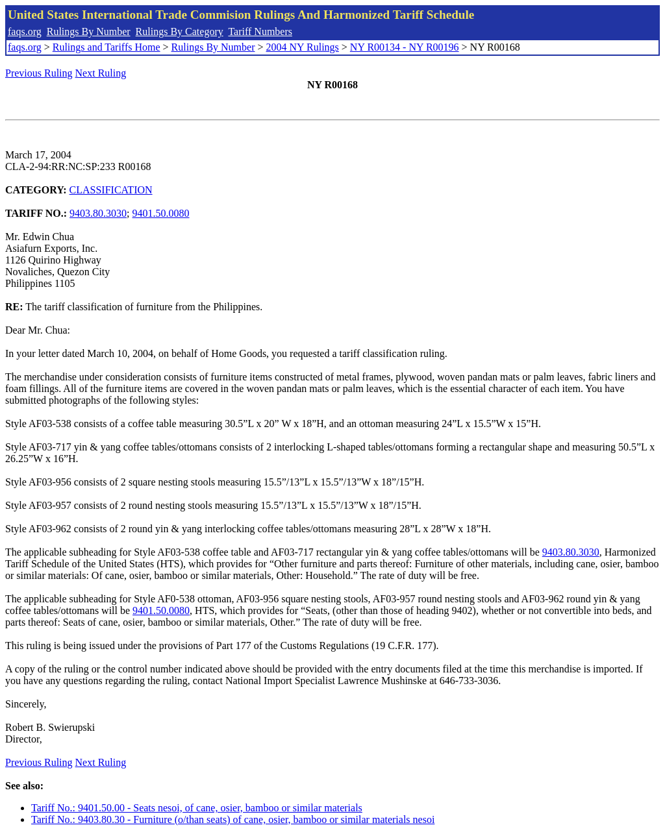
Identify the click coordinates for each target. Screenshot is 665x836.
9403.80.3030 (98, 213)
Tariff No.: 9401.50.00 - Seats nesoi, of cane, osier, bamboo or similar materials (196, 807)
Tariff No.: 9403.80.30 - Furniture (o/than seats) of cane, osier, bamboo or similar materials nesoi (232, 819)
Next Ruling (101, 73)
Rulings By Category (179, 31)
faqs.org (25, 31)
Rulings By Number (89, 31)
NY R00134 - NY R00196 (404, 47)
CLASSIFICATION (111, 189)
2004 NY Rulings (302, 47)
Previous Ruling (39, 73)
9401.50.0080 (161, 213)
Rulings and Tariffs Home (106, 47)
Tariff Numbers (260, 31)
